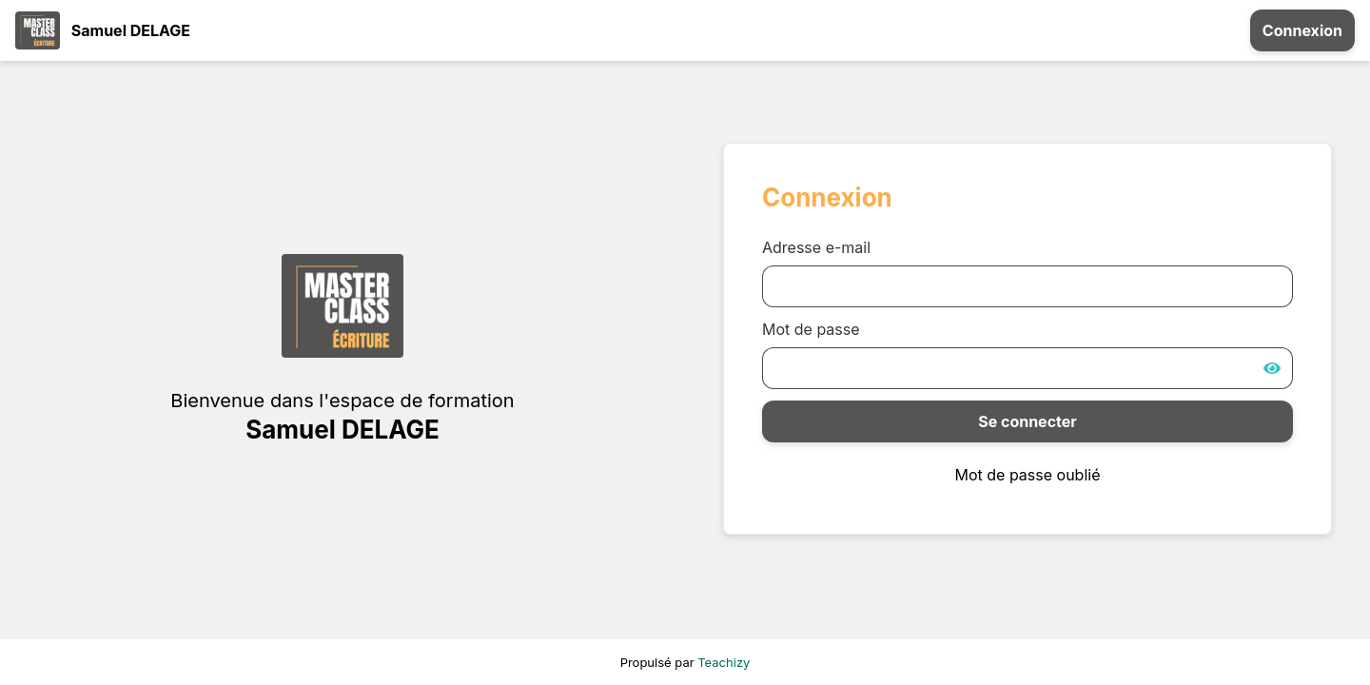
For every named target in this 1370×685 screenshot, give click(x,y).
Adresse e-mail (816, 247)
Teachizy (723, 662)
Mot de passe (811, 329)
